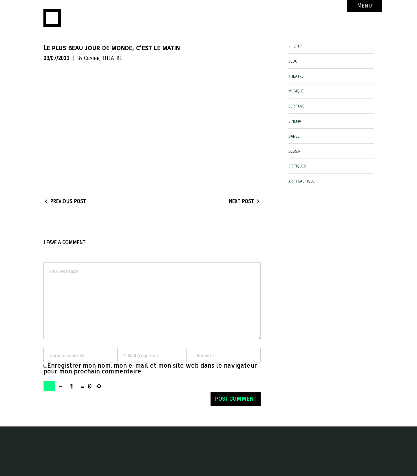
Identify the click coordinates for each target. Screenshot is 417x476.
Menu (364, 5)
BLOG (292, 61)
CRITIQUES (297, 166)
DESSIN (294, 151)
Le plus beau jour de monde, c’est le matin (111, 48)
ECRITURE (296, 106)
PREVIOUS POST (64, 201)
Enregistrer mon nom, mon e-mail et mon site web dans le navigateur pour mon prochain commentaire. (150, 368)
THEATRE (112, 58)
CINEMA (294, 121)
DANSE (294, 136)
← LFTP (294, 46)
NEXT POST (245, 201)
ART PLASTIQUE (301, 181)
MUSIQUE (296, 91)
